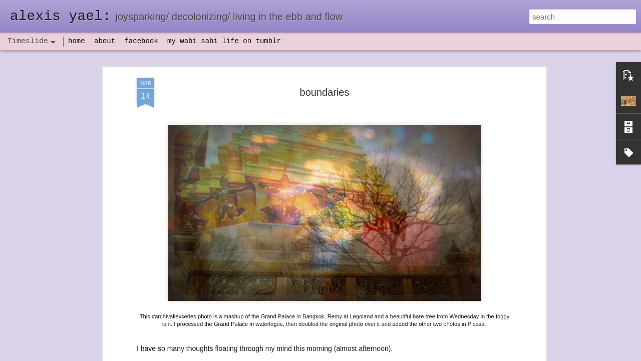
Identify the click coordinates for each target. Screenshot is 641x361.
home (76, 41)
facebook (141, 41)
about (104, 41)
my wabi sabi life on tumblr (224, 41)
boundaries (325, 86)
